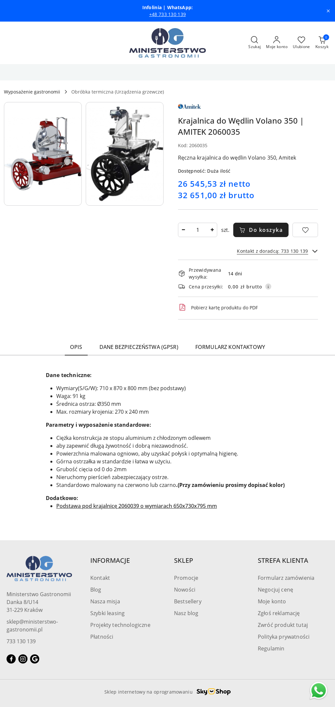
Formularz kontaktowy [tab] (230, 347)
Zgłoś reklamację (279, 613)
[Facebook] (11, 659)
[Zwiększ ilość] (212, 230)
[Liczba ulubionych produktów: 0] (301, 43)
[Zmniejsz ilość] (183, 230)
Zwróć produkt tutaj (283, 625)
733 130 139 (21, 641)
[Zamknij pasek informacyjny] (328, 11)
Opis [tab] (76, 347)
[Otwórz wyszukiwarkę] (254, 43)
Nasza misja (105, 601)
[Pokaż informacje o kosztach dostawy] (268, 286)
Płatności (101, 636)
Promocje (186, 577)
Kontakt (100, 577)
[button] (43, 154)
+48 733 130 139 (167, 14)
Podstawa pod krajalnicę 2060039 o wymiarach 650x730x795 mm (136, 505)
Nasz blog (186, 613)
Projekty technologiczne (120, 625)
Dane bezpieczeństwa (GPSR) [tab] (138, 347)
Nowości (184, 589)
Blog (95, 589)
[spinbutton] (197, 230)
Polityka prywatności (283, 636)
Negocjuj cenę (275, 589)
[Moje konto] (276, 43)
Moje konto (272, 601)
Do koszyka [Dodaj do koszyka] (261, 229)
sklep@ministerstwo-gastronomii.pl (32, 625)
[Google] (34, 659)
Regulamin (271, 648)
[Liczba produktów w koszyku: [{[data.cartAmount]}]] (322, 43)
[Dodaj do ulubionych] (305, 230)
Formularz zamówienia (286, 577)
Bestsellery (188, 601)
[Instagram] (22, 659)
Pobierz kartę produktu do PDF (218, 307)
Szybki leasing (107, 613)
